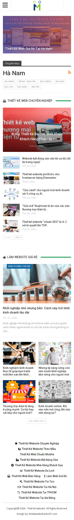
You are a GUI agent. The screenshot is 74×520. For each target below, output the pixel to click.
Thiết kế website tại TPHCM (37, 492)
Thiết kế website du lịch (37, 470)
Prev (7, 237)
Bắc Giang (45, 81)
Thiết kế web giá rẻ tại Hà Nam (28, 49)
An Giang (9, 81)
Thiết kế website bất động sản (37, 459)
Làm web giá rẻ (55, 476)
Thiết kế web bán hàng (24, 476)
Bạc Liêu (8, 87)
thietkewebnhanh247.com (43, 514)
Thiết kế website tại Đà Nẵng (37, 497)
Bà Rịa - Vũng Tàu (27, 81)
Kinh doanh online (19, 266)
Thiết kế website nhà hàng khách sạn (37, 465)
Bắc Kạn (60, 81)
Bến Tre (35, 87)
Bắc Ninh (22, 87)
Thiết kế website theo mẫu (37, 448)
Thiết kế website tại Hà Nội (37, 487)
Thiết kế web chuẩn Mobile (37, 454)
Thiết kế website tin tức (37, 481)
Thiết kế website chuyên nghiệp (37, 443)
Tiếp (18, 237)
